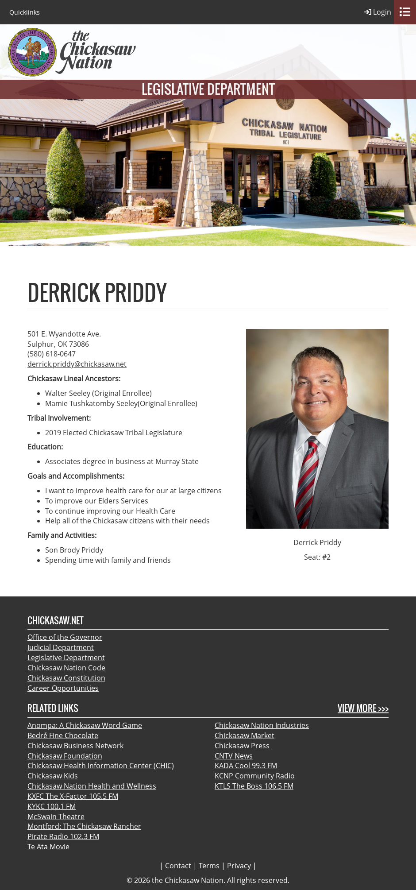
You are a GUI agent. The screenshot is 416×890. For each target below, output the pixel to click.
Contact (178, 866)
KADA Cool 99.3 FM (246, 765)
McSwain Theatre (56, 816)
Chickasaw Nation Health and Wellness (91, 786)
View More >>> (363, 708)
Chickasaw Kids (52, 776)
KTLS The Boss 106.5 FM (254, 786)
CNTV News (234, 756)
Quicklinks (24, 12)
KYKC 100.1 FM (51, 806)
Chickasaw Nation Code (66, 668)
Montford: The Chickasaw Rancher (84, 826)
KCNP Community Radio (255, 776)
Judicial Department (60, 647)
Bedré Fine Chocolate (62, 735)
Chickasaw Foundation (64, 756)
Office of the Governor (64, 637)
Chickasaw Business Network (75, 746)
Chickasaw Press (242, 746)
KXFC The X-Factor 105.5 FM (72, 796)
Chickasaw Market (244, 735)
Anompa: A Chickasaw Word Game (84, 725)
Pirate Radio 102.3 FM (63, 836)
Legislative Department (66, 657)
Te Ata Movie (48, 846)
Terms (209, 866)
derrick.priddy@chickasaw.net (77, 364)
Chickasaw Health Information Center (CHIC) (100, 765)
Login (377, 12)
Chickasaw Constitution (66, 678)
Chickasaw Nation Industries (262, 725)
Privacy (239, 866)
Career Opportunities (63, 688)
